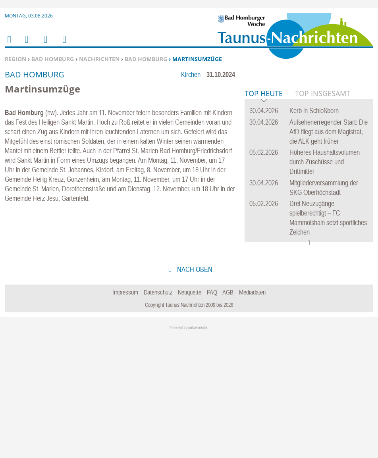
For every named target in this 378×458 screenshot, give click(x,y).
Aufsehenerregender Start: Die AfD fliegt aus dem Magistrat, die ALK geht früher (328, 253)
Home (9, 44)
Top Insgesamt (322, 214)
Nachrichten (99, 59)
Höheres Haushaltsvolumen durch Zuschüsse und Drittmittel (324, 283)
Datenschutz (158, 413)
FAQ (212, 413)
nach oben (194, 391)
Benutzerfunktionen (63, 44)
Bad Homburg (52, 59)
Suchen (44, 44)
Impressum (125, 413)
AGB (227, 413)
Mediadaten (252, 413)
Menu (26, 44)
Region (15, 59)
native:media (198, 449)
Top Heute (264, 215)
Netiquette (189, 413)
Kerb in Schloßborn (314, 232)
